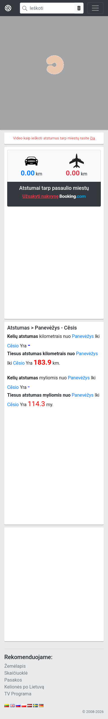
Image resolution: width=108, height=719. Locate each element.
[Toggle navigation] (95, 8)
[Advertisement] (54, 262)
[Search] (47, 8)
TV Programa (17, 694)
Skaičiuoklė (16, 673)
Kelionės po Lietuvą (24, 687)
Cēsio (13, 346)
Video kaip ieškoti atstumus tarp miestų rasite (54, 138)
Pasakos (13, 680)
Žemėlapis (15, 666)
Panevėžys (83, 336)
